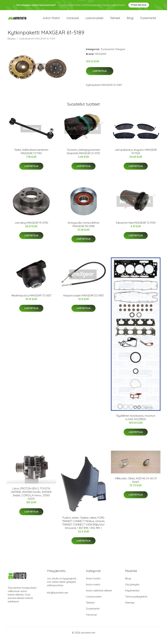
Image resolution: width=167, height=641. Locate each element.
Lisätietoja (100, 73)
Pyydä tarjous (138, 5)
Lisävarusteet (94, 19)
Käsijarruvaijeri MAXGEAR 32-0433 (83, 298)
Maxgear (120, 52)
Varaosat (72, 19)
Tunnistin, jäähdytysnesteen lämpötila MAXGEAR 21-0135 (83, 154)
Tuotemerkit (148, 19)
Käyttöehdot (132, 593)
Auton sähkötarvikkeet (99, 593)
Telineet (115, 19)
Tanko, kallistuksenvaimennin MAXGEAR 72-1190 (31, 154)
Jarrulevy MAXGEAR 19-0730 (31, 225)
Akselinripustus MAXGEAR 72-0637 (31, 298)
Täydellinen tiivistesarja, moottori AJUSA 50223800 (135, 420)
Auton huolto (93, 581)
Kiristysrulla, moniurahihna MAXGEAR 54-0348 (83, 227)
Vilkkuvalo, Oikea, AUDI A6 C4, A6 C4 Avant (136, 483)
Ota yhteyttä (132, 587)
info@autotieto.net (57, 595)
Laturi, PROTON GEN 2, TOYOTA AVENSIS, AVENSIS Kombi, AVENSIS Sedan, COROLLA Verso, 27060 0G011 (31, 496)
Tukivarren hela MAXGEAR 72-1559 (136, 225)
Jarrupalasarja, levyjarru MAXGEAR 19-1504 (135, 154)
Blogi (130, 19)
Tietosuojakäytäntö (136, 599)
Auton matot (51, 19)
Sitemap (129, 605)
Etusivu (11, 41)
